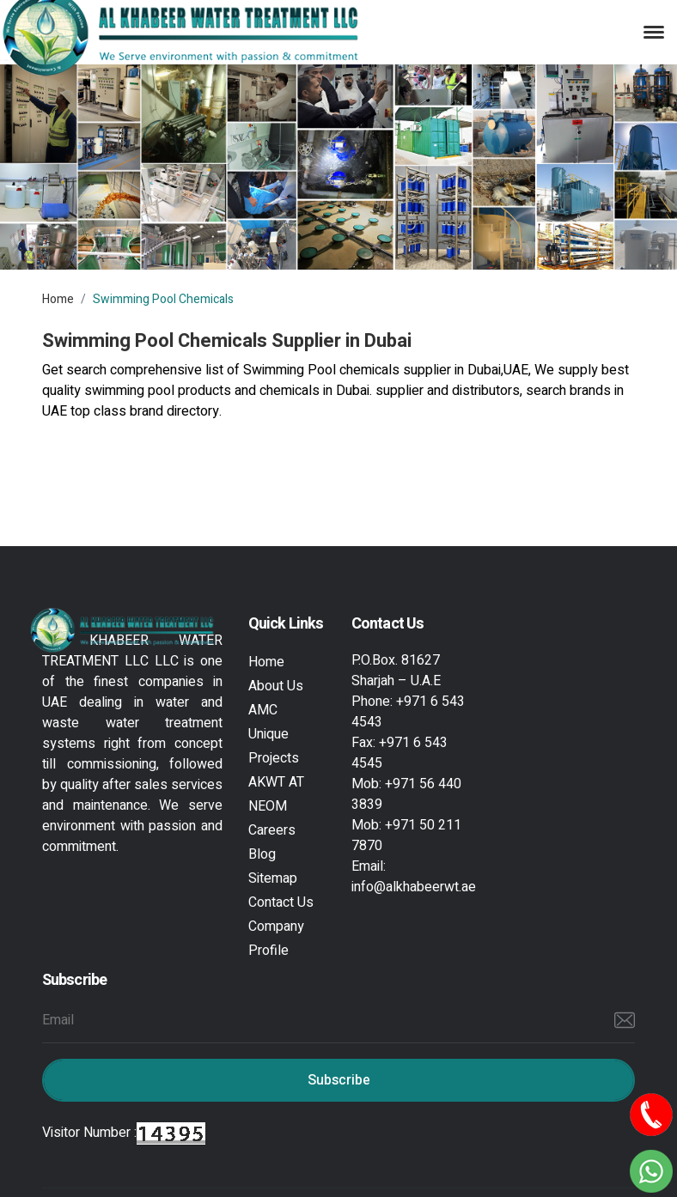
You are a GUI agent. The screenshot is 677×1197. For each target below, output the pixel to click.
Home (58, 299)
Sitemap (272, 878)
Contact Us (281, 902)
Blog (262, 854)
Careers (272, 830)
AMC (263, 710)
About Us (275, 686)
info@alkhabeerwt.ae (413, 887)
